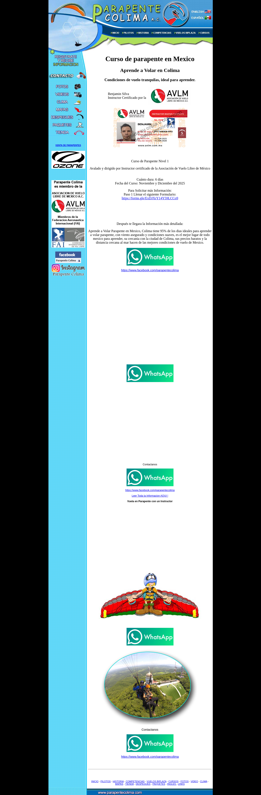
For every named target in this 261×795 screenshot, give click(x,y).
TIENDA (129, 784)
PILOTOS (106, 781)
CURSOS (173, 781)
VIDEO (194, 781)
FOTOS (185, 781)
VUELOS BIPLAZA (156, 781)
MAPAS (119, 784)
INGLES (171, 784)
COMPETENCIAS (135, 781)
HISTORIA (118, 781)
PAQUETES (159, 784)
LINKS (181, 784)
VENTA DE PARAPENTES (68, 145)
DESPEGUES (143, 784)
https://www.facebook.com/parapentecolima (150, 270)
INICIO (95, 781)
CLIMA (203, 781)
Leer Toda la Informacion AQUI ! (150, 495)
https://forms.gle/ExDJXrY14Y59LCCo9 (150, 198)
